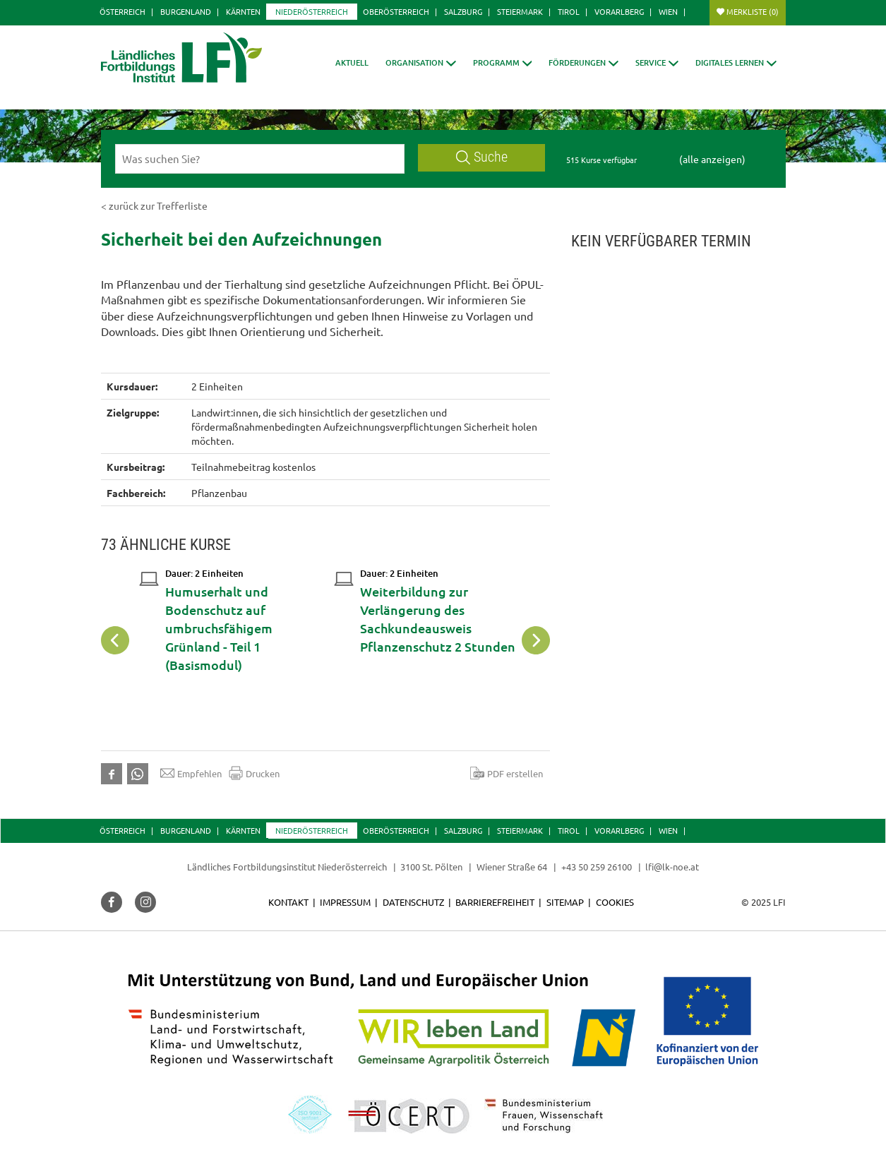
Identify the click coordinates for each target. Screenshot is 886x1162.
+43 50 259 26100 (596, 867)
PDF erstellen (506, 773)
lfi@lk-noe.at (672, 867)
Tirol (569, 11)
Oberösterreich (396, 11)
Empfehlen (191, 773)
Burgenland (185, 11)
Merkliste (752, 11)
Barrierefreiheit (494, 902)
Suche (482, 157)
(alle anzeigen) (712, 158)
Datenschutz (413, 902)
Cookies (615, 902)
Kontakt (288, 902)
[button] (420, 62)
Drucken (254, 773)
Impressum (345, 902)
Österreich (122, 11)
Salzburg (463, 11)
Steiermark (520, 11)
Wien (668, 11)
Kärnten (243, 11)
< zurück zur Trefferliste (154, 205)
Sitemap (565, 902)
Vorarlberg (619, 11)
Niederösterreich (311, 11)
